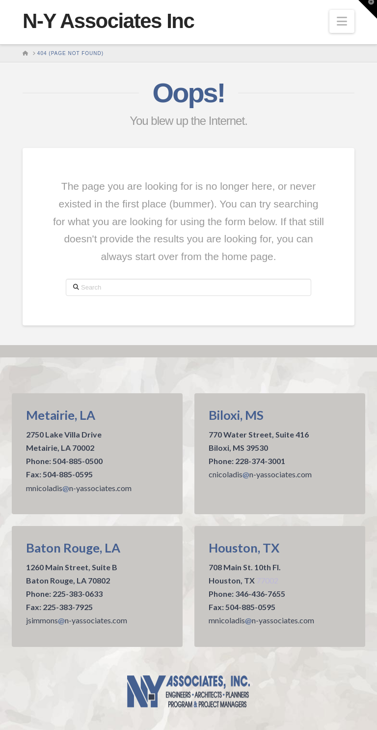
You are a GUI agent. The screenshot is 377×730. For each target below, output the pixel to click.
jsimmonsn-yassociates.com (76, 620)
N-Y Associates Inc (108, 21)
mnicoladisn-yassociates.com (79, 488)
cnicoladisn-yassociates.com (260, 474)
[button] (341, 21)
